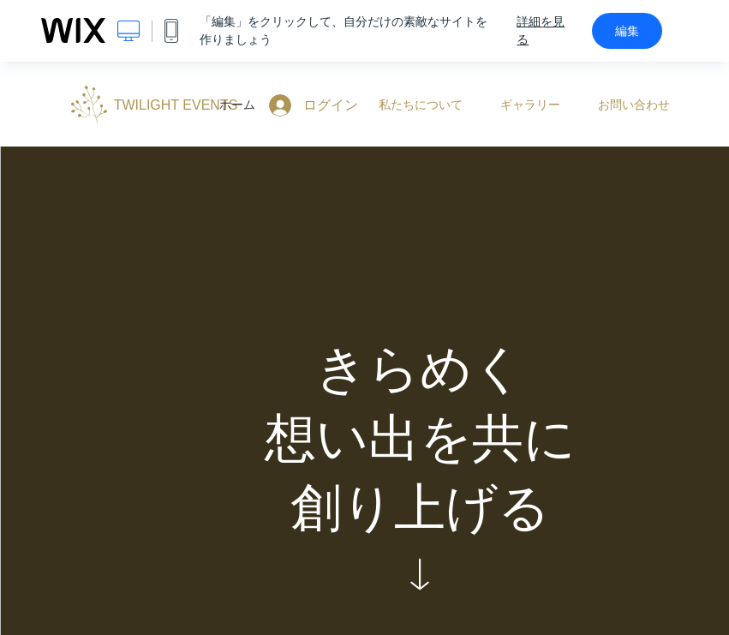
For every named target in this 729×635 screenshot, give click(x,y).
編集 (627, 31)
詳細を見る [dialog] (541, 30)
